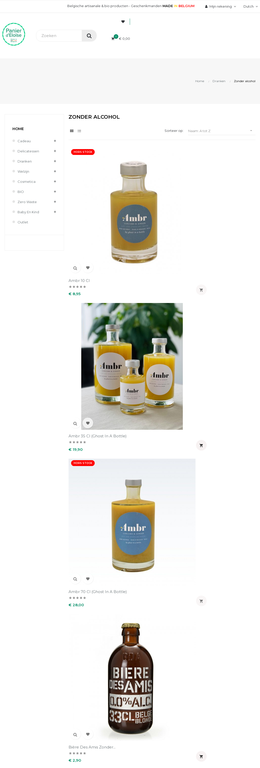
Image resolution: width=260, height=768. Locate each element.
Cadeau (24, 141)
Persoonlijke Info (155, 636)
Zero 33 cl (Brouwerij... (90, 534)
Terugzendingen (103, 661)
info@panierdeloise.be (21, 651)
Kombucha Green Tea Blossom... (137, 368)
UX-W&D (67, 745)
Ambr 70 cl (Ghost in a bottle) (184, 200)
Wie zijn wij (98, 636)
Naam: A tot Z (221, 130)
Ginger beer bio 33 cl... (182, 284)
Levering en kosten (105, 653)
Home (18, 129)
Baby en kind (28, 212)
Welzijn (23, 171)
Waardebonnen (154, 670)
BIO (21, 192)
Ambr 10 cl (79, 197)
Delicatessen (28, 151)
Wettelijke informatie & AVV (109, 672)
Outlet (23, 222)
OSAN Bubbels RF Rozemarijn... (182, 368)
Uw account (159, 620)
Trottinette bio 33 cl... (184, 450)
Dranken (25, 161)
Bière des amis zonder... (83, 284)
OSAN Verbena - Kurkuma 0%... (84, 453)
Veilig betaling (101, 644)
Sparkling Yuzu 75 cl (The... (135, 453)
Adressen (149, 661)
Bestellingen (151, 644)
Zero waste (27, 202)
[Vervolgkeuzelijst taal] (250, 6)
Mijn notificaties (154, 679)
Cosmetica (27, 182)
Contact (96, 684)
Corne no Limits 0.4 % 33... (137, 284)
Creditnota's (151, 653)
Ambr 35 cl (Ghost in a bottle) (136, 200)
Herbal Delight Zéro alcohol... (88, 368)
